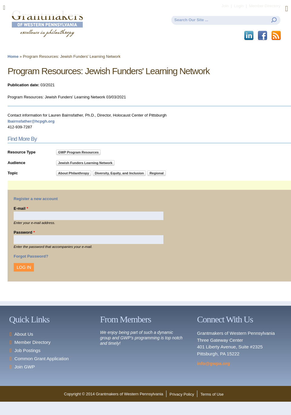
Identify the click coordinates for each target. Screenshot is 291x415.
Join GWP (25, 366)
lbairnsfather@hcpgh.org (31, 121)
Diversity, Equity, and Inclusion (119, 173)
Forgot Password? (31, 256)
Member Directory (33, 342)
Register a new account (36, 198)
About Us (24, 334)
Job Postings (28, 350)
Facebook (263, 36)
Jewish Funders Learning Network (85, 163)
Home (13, 56)
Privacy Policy (181, 394)
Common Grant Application (42, 358)
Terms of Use (212, 394)
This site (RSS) (276, 36)
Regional (156, 173)
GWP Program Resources (78, 152)
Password (24, 232)
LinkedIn (249, 36)
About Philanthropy (73, 173)
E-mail (21, 208)
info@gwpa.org (213, 363)
